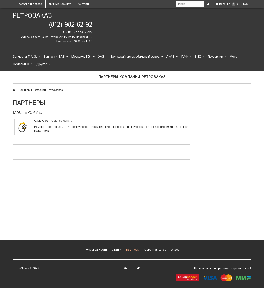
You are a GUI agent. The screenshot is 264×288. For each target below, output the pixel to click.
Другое (43, 64)
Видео (174, 250)
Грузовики (217, 56)
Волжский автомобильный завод (137, 56)
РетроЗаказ (32, 15)
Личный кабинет (60, 4)
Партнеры (132, 250)
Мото (235, 56)
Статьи (116, 250)
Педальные (23, 64)
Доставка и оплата (29, 4)
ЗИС (199, 56)
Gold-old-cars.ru (61, 121)
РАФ (186, 56)
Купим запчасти (96, 250)
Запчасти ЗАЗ (55, 56)
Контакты (84, 4)
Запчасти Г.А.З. (26, 56)
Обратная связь (154, 250)
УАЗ (102, 56)
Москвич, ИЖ (83, 56)
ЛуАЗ (172, 56)
